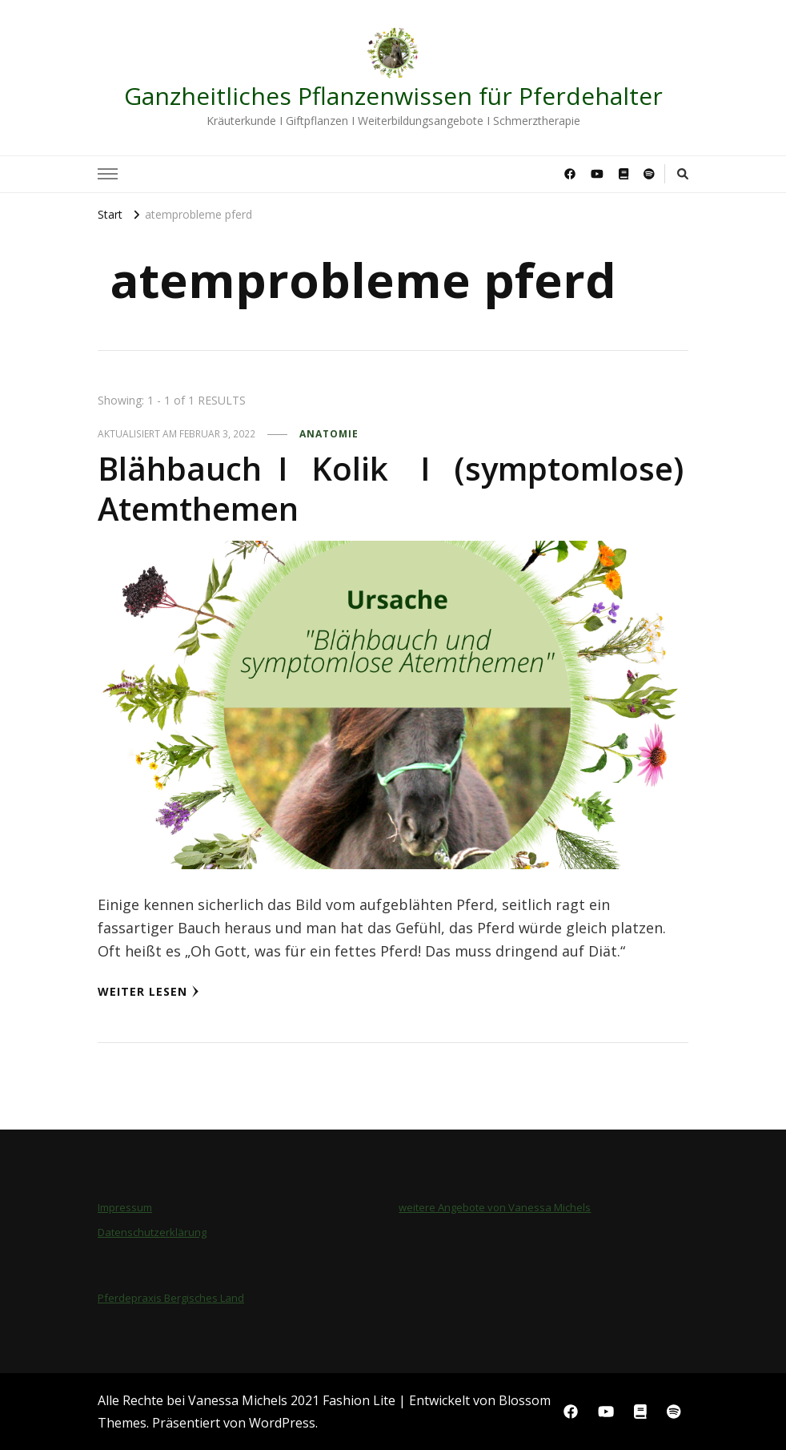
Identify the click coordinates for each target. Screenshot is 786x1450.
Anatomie (329, 434)
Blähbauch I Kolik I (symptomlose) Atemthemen (391, 488)
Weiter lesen (148, 991)
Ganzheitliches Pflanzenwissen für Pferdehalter (393, 95)
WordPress (282, 1423)
